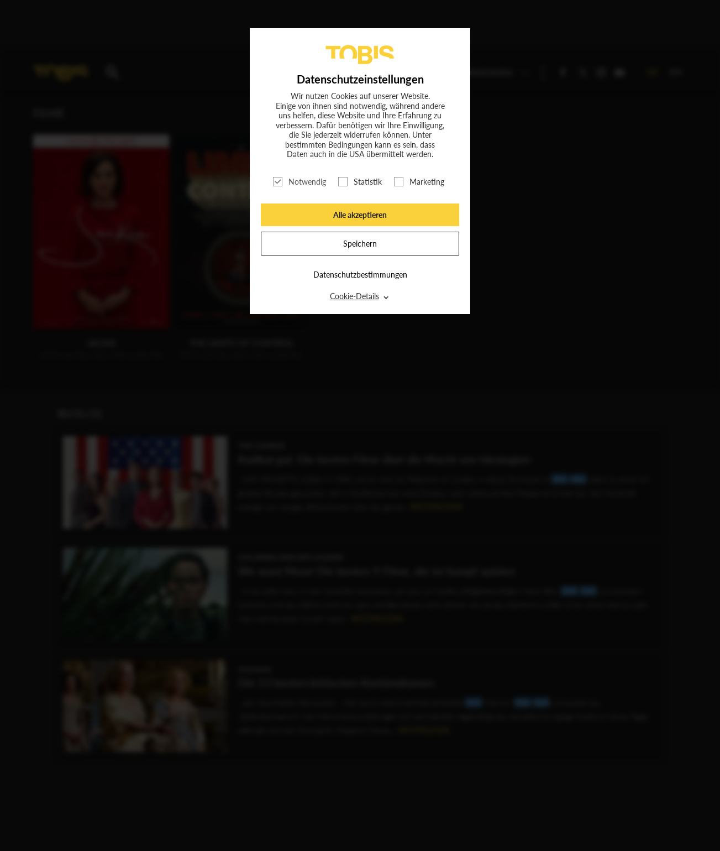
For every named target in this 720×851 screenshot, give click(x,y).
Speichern (360, 243)
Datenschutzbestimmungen (360, 274)
